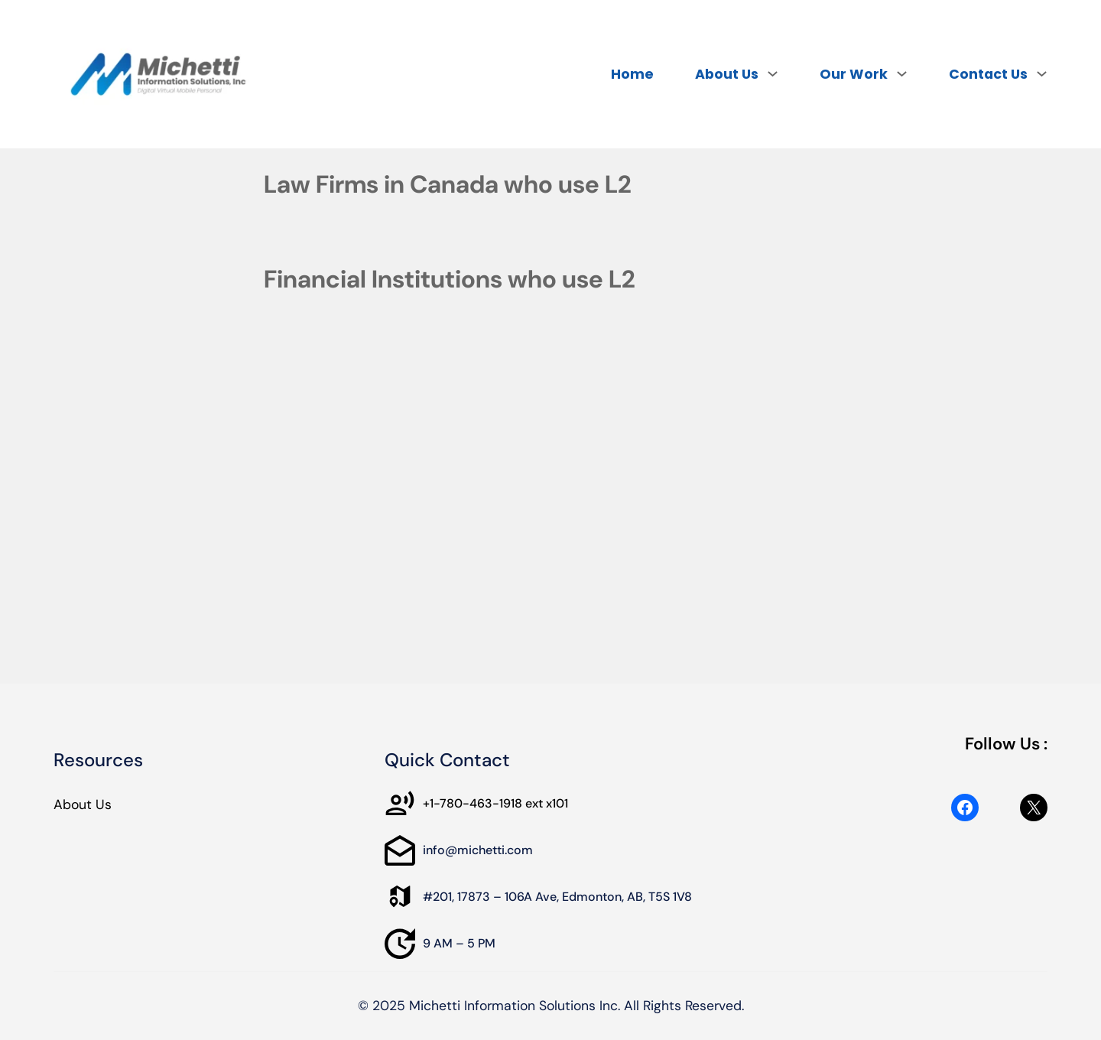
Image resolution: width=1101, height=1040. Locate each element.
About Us (83, 804)
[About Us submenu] (772, 73)
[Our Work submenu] (902, 73)
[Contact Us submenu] (1041, 73)
